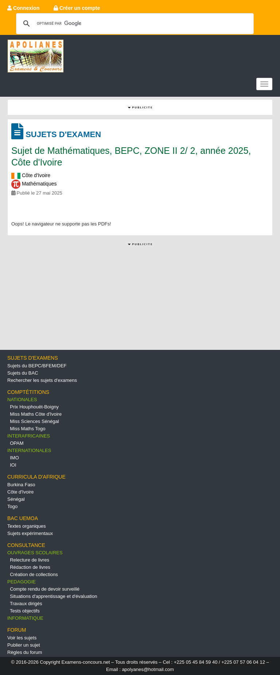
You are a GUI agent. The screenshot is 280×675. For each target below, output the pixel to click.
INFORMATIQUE (25, 618)
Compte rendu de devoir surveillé (44, 589)
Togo (12, 506)
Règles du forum (24, 652)
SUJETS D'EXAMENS (32, 358)
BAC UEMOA (22, 518)
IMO (14, 457)
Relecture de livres (29, 560)
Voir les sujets (21, 637)
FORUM (16, 630)
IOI (13, 465)
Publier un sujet (23, 645)
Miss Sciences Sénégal (34, 421)
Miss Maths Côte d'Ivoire (36, 414)
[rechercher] (134, 23)
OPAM (16, 443)
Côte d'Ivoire (20, 492)
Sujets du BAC (22, 373)
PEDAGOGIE (21, 581)
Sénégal (16, 499)
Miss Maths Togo (27, 428)
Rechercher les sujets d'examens (42, 380)
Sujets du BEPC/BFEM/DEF (37, 365)
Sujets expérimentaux (30, 533)
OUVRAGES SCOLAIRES (35, 552)
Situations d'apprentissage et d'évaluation (53, 596)
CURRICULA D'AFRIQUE (36, 477)
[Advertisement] (140, 299)
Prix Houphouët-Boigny (34, 407)
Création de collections (34, 574)
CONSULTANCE (26, 545)
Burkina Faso (21, 484)
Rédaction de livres (30, 567)
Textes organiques (26, 526)
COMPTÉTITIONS (28, 392)
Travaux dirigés (26, 603)
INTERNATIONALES (29, 450)
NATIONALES (22, 399)
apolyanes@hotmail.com (148, 669)
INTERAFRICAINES (28, 436)
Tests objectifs (25, 611)
